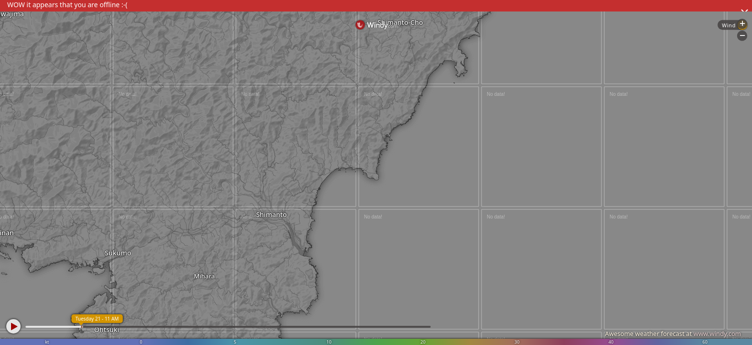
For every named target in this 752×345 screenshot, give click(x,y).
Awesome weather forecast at (673, 333)
